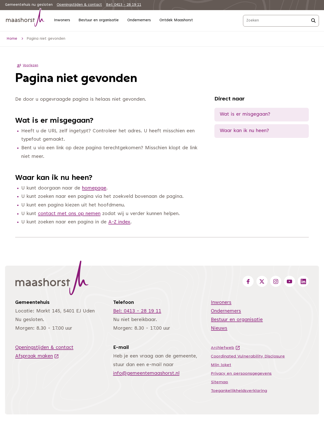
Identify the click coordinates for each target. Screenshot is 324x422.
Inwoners (62, 20)
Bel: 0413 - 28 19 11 (123, 5)
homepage (94, 188)
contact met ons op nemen (69, 214)
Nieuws (219, 328)
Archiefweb (225, 348)
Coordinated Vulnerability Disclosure (248, 356)
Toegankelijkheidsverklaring (239, 391)
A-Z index (119, 222)
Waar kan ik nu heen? (244, 131)
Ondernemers (139, 20)
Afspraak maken (37, 356)
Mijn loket (221, 365)
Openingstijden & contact (79, 5)
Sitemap (219, 382)
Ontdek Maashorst (176, 20)
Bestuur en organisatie (98, 20)
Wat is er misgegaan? (245, 114)
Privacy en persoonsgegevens (241, 374)
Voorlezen (26, 65)
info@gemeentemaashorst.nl (146, 373)
